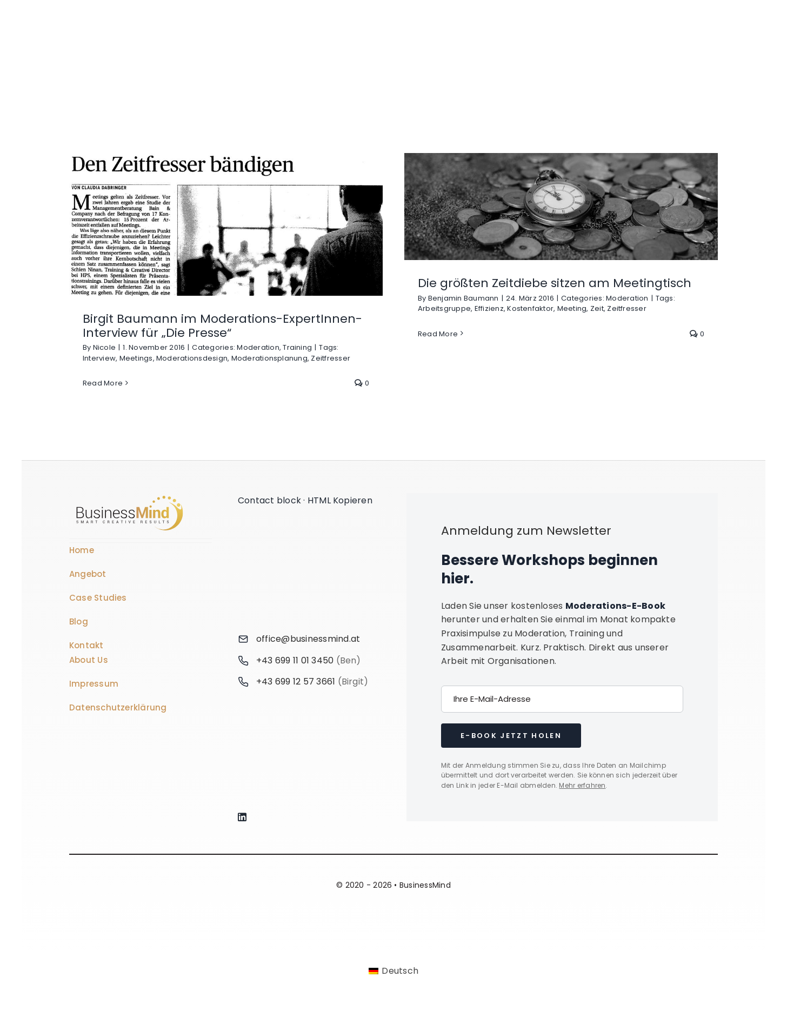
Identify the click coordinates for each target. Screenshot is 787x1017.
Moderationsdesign (192, 358)
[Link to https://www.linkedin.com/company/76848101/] (307, 817)
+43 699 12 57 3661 (295, 681)
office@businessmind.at (308, 639)
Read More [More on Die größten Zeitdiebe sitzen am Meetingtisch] (438, 334)
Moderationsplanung (269, 358)
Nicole (104, 347)
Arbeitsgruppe (444, 308)
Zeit (597, 308)
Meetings (136, 358)
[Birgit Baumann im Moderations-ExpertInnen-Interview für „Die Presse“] (226, 224)
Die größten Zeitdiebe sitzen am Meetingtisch (554, 283)
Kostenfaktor (530, 308)
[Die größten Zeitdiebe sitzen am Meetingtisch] (561, 206)
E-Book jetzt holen (511, 735)
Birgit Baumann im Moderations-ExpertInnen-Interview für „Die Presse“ (222, 325)
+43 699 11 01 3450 (295, 660)
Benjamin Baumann (463, 298)
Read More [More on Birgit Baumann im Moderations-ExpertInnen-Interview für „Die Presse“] (103, 383)
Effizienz (489, 308)
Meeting (572, 308)
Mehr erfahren (582, 785)
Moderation (258, 347)
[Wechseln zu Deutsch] (393, 971)
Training (297, 347)
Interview (99, 358)
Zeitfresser (330, 358)
